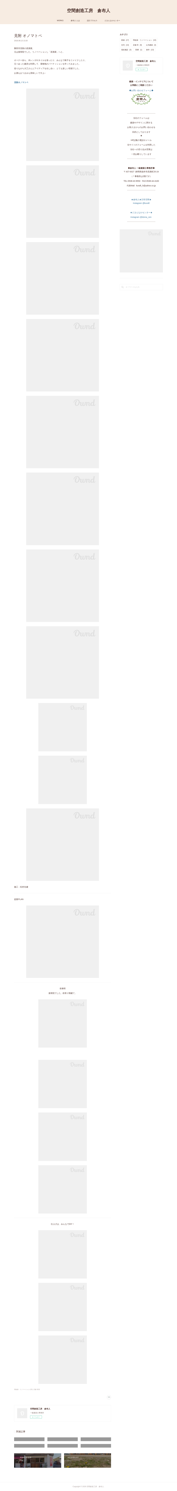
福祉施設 (126, 50)
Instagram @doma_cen (141, 217)
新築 (125, 40)
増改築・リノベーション (144, 40)
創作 (150, 50)
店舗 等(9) (36, 1389)
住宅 (125, 45)
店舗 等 (137, 45)
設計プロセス (92, 21)
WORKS (60, 21)
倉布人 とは (75, 21)
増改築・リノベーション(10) (23, 1389)
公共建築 (151, 45)
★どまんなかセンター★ (141, 212)
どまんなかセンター (112, 21)
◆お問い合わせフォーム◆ (141, 90)
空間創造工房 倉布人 (88, 10)
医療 (138, 50)
